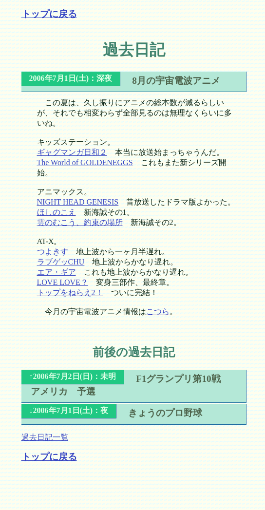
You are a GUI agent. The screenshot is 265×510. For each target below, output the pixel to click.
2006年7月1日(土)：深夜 (71, 78)
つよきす (52, 251)
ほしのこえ (56, 212)
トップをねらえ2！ (70, 292)
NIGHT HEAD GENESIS (78, 202)
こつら (158, 311)
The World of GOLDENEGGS (85, 162)
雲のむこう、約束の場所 (80, 222)
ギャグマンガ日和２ (72, 152)
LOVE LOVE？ (62, 282)
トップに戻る (49, 14)
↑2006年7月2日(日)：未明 (72, 376)
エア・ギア (56, 272)
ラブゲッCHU (61, 262)
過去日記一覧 (44, 437)
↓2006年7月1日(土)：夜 (69, 410)
